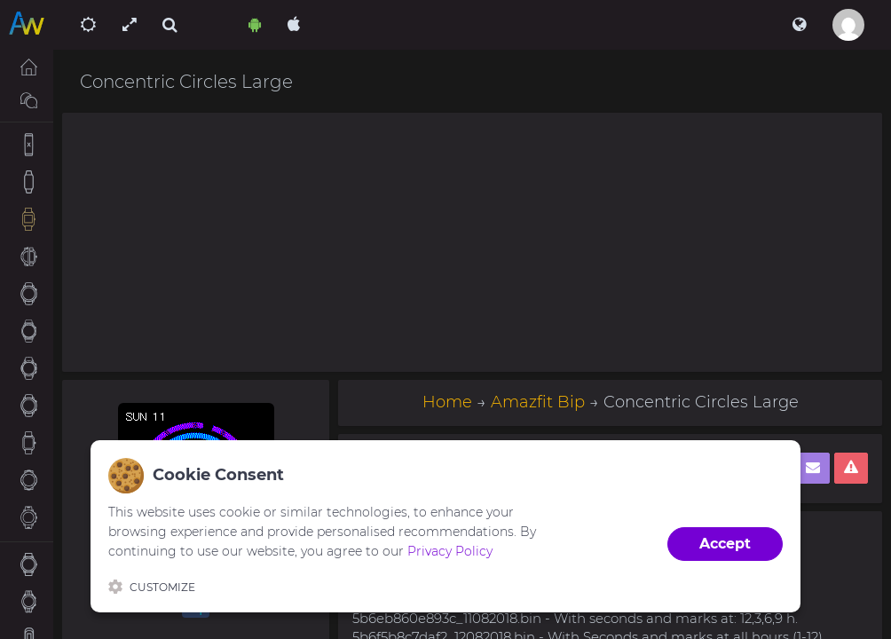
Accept (725, 543)
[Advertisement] (472, 242)
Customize (151, 587)
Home (447, 402)
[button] (799, 25)
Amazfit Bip (538, 402)
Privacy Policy (450, 551)
